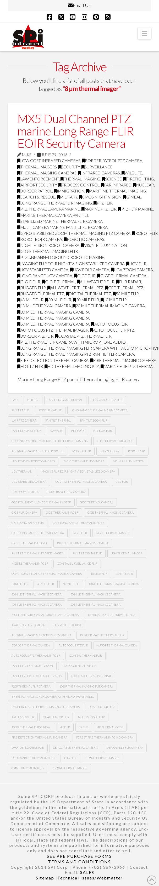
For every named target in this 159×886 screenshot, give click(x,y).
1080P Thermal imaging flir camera (86, 686)
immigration (69, 191)
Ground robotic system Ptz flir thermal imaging (50, 440)
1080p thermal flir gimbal (31, 727)
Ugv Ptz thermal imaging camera (81, 481)
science (112, 179)
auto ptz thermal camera (117, 645)
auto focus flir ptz (112, 330)
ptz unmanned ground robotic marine (60, 257)
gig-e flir (28, 281)
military (67, 197)
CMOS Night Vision (100, 197)
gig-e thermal (58, 281)
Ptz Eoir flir (102, 430)
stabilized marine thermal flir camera (60, 221)
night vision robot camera (48, 245)
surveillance (97, 166)
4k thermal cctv (110, 727)
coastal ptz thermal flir (83, 336)
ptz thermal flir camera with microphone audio (71, 342)
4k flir (65, 727)
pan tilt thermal (58, 420)
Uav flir (56, 430)
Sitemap (45, 877)
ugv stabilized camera (42, 269)
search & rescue (36, 197)
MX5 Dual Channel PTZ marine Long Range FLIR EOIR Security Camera (75, 131)
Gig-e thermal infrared (30, 543)
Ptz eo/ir (77, 430)
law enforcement (38, 179)
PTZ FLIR (103, 203)
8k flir (84, 727)
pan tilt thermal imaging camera (82, 543)
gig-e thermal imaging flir (47, 251)
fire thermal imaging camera (123, 360)
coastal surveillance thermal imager (41, 502)
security (69, 166)
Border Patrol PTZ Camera (112, 160)
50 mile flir (126, 293)
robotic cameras (84, 239)
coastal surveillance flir (77, 563)
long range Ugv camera (44, 275)
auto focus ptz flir (73, 645)
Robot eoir (136, 451)
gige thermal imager (62, 512)
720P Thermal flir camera (31, 686)
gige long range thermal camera (38, 533)
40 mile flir (30, 299)
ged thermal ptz (124, 287)
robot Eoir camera (39, 239)
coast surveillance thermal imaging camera (47, 573)
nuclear (143, 185)
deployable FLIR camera (124, 747)
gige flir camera (24, 512)
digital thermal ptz (88, 293)
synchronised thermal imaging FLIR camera (46, 706)
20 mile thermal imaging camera (109, 305)
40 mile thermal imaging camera (53, 318)
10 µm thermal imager (102, 757)
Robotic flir (81, 451)
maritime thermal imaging (116, 191)
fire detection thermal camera (53, 360)
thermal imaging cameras (46, 173)
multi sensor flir (91, 717)
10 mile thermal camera (44, 305)
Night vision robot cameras (33, 461)
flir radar (128, 281)
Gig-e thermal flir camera (84, 461)
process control (79, 185)
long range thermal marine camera (99, 410)
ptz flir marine (135, 209)
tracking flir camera (28, 625)
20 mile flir (86, 299)
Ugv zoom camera (132, 269)
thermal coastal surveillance (111, 614)
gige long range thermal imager (78, 522)
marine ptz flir (99, 209)
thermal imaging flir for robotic (37, 451)
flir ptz (33, 399)
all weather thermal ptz (75, 287)
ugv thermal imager (126, 553)
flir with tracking (67, 625)
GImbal (132, 197)
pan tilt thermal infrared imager (38, 553)
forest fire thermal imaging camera (104, 737)
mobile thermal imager (30, 563)
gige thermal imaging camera (110, 512)
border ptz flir (35, 336)
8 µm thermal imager (28, 768)
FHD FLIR (70, 757)
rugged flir (31, 287)
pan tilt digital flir (87, 553)
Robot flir (145, 233)
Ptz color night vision (79, 665)
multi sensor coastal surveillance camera (45, 614)
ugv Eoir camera (89, 269)
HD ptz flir (30, 366)
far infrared (116, 185)
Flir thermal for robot (115, 440)
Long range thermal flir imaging (54, 203)
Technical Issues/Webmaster (90, 877)
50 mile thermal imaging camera (53, 324)
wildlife (132, 173)
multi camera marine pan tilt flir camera (62, 227)
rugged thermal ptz (40, 293)
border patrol (34, 191)
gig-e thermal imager (112, 533)
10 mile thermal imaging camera (114, 584)
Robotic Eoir (109, 451)
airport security (37, 185)
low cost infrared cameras (48, 160)
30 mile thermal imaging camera (53, 312)
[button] (144, 33)
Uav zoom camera (25, 491)
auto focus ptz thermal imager (52, 330)
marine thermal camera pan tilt (52, 215)
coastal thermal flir (85, 655)
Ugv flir (136, 263)
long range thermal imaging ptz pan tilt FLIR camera (75, 354)
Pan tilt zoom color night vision (37, 676)
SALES (87, 872)
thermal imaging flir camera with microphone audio (53, 696)
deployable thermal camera (75, 747)
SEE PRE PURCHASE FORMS (79, 856)
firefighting (138, 179)
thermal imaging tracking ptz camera (41, 635)
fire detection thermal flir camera (39, 737)
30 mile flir (58, 299)
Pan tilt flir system (26, 430)
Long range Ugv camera (66, 491)
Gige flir (85, 275)
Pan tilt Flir (21, 410)
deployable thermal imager (33, 757)
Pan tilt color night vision (32, 665)
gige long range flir (28, 522)
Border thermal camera (31, 645)
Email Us (79, 5)
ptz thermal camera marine (48, 209)
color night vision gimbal (91, 676)
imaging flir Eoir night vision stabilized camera (71, 263)
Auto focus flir (109, 324)
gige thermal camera (121, 275)
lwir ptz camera (24, 420)
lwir (15, 399)
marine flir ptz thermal (128, 366)
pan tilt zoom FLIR (93, 420)
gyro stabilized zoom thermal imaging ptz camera (73, 233)
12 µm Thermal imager (70, 768)
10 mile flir (114, 299)
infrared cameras (99, 173)
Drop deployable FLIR (28, 747)
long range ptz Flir (107, 399)
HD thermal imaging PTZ (72, 366)
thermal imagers (37, 166)
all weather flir (95, 281)
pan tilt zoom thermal (65, 399)
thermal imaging (80, 179)
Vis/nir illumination (104, 245)
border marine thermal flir (102, 635)
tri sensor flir (23, 717)
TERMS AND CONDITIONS (79, 861)
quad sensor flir (56, 717)
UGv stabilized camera (29, 481)
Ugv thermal (22, 471)
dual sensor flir (101, 706)
